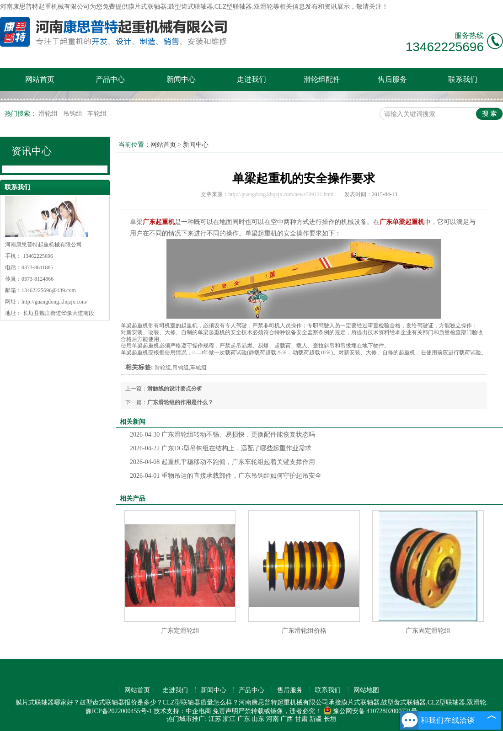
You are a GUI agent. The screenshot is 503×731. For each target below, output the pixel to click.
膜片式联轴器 (147, 6)
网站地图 (366, 690)
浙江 (229, 718)
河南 (272, 718)
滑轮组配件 (322, 79)
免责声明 (225, 711)
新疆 (315, 718)
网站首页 (39, 79)
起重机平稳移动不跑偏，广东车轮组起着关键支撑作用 (222, 462)
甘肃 (301, 718)
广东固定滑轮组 (428, 630)
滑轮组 (48, 113)
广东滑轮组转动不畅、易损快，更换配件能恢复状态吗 (222, 434)
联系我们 (462, 79)
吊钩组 (73, 113)
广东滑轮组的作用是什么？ (180, 402)
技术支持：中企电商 (182, 711)
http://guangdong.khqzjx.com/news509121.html (280, 194)
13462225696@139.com (48, 290)
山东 (258, 718)
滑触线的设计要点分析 (174, 388)
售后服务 (392, 79)
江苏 (215, 718)
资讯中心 (31, 151)
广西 (286, 718)
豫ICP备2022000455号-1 (119, 711)
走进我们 (251, 79)
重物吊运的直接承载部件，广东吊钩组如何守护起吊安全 (225, 475)
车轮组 (97, 113)
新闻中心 (181, 79)
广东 (243, 718)
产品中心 (110, 79)
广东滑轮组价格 (304, 630)
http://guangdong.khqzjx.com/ (54, 302)
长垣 (330, 718)
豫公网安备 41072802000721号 (370, 711)
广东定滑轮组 (180, 630)
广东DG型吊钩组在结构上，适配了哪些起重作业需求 (220, 448)
